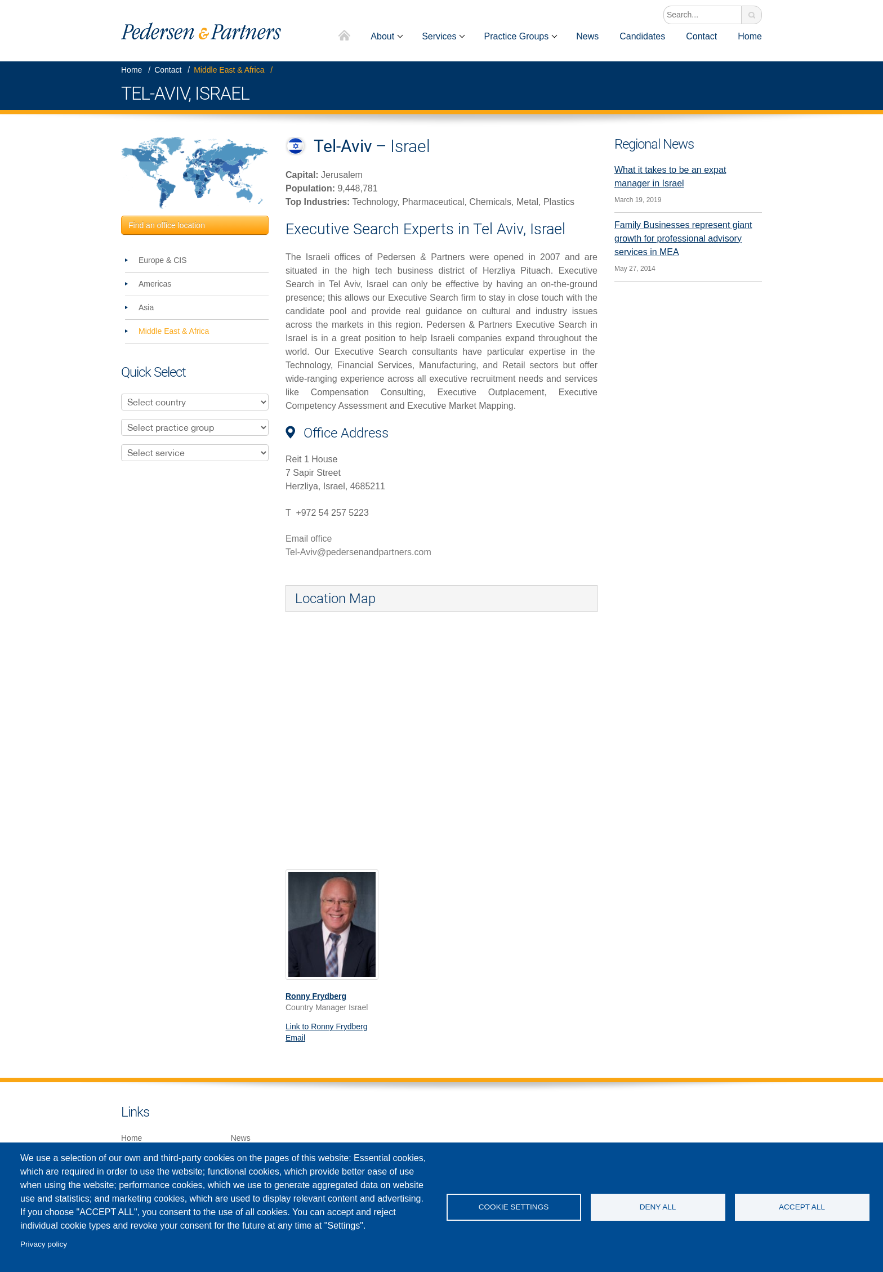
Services (439, 36)
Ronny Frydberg (316, 996)
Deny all (658, 1207)
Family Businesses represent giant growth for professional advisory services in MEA (683, 238)
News (587, 36)
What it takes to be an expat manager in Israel (670, 176)
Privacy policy (43, 1244)
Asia (146, 307)
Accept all (802, 1207)
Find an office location (166, 225)
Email (295, 1037)
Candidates (642, 36)
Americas (155, 283)
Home (345, 36)
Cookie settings (514, 1207)
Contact (701, 36)
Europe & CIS (163, 260)
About (382, 36)
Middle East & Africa (229, 69)
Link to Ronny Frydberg (327, 1026)
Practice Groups (516, 36)
